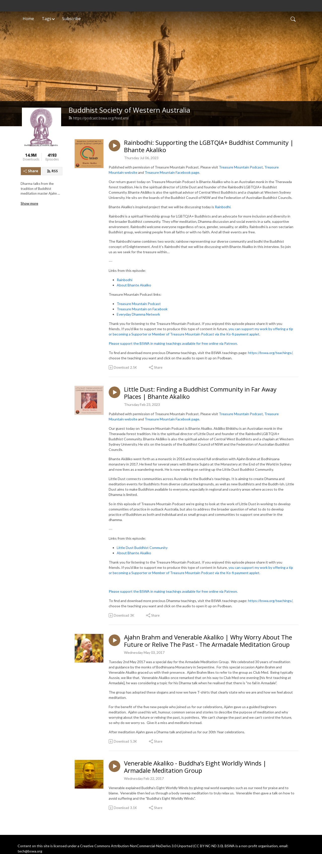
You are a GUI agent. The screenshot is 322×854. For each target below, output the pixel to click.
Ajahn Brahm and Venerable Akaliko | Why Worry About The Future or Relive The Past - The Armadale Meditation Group (208, 641)
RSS (52, 170)
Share (30, 170)
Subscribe (71, 18)
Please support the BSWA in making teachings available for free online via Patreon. (173, 343)
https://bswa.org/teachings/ (270, 353)
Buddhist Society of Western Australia (129, 110)
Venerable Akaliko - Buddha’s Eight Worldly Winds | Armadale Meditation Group (195, 767)
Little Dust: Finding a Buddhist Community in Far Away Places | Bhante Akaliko (200, 393)
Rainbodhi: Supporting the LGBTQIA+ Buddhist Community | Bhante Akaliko (209, 146)
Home (28, 18)
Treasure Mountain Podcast (241, 167)
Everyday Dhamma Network (138, 314)
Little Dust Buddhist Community (142, 547)
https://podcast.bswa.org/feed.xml (98, 118)
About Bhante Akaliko (134, 285)
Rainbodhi (222, 207)
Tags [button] (46, 18)
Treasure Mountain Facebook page (172, 172)
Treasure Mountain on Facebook (142, 309)
